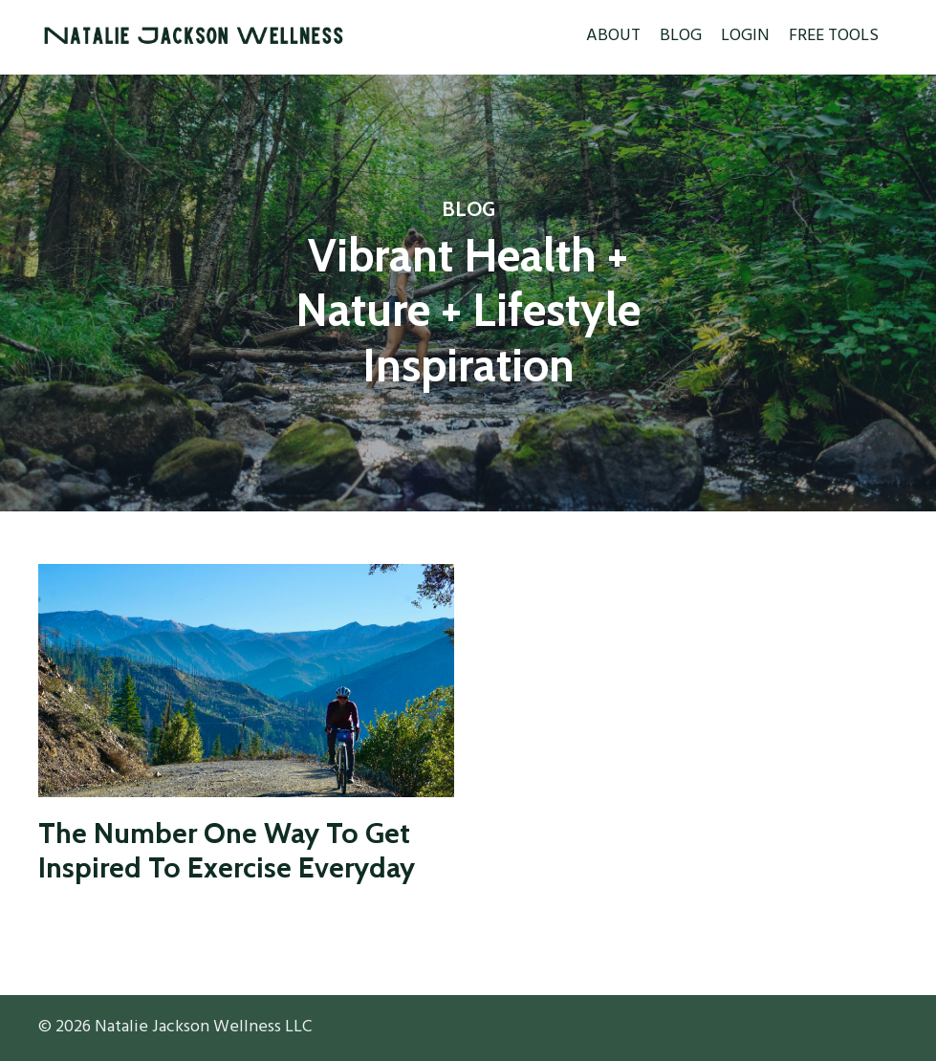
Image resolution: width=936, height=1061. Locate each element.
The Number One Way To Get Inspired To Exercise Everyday (226, 850)
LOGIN (745, 36)
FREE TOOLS (834, 36)
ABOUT (613, 36)
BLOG (681, 36)
